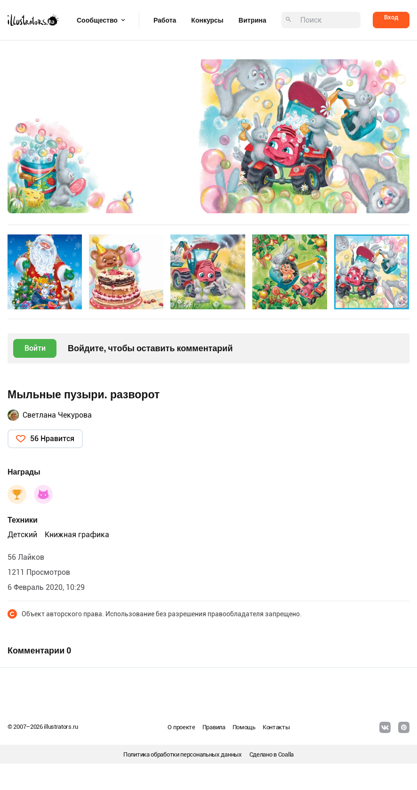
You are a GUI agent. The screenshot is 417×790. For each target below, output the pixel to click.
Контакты (276, 727)
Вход (391, 17)
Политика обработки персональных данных (182, 754)
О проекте (181, 727)
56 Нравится (52, 438)
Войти (35, 348)
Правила (213, 727)
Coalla (286, 754)
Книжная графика (77, 534)
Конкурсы (207, 20)
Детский (22, 534)
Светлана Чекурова (57, 415)
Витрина (252, 20)
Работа (164, 20)
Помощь (244, 727)
